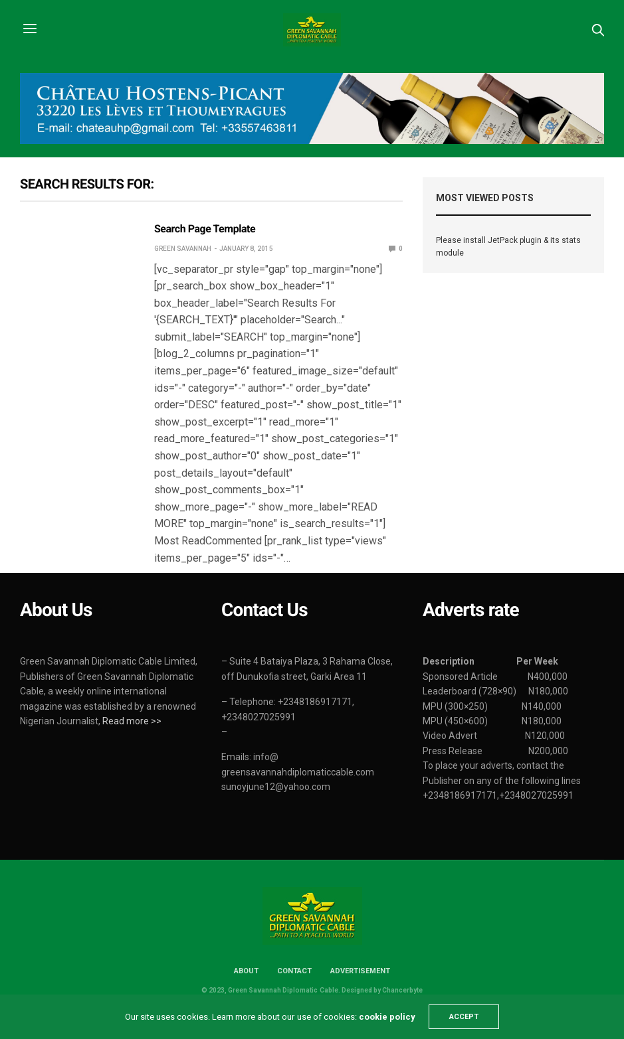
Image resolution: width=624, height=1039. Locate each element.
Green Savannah (182, 248)
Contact (294, 971)
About (246, 971)
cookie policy (387, 1017)
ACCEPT (463, 1016)
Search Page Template (204, 228)
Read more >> (131, 721)
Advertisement (360, 971)
